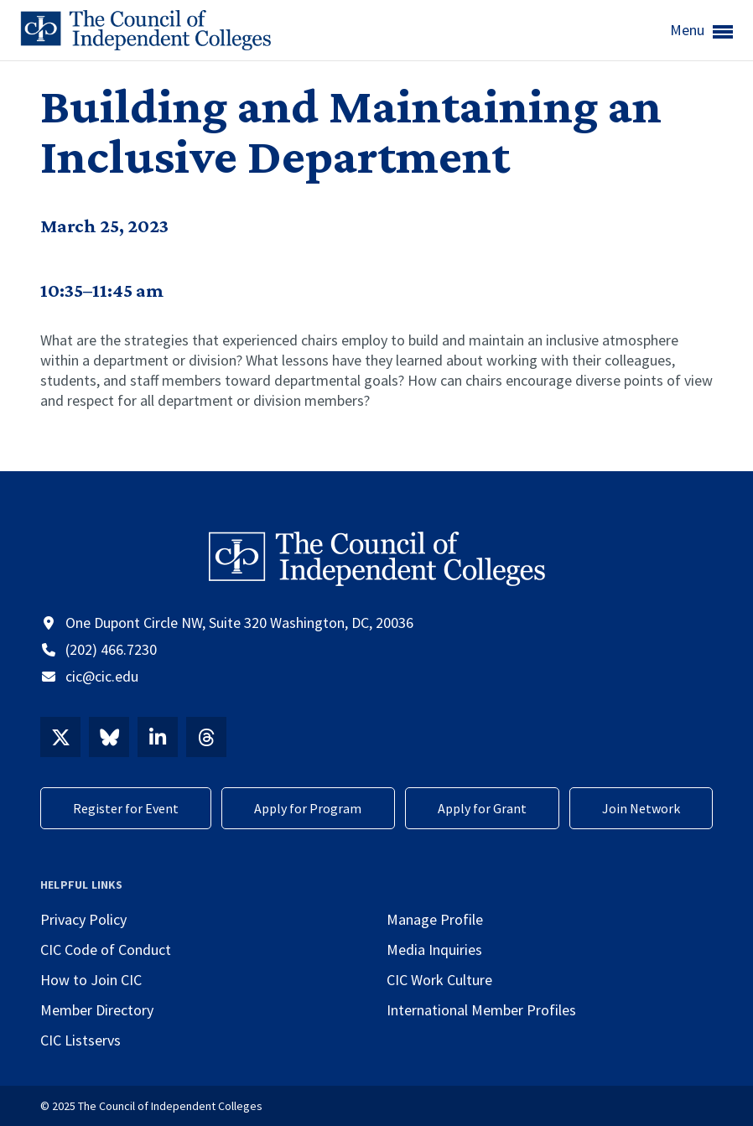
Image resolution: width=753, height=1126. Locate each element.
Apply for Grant (482, 808)
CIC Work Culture (439, 979)
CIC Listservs (80, 1040)
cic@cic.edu (101, 676)
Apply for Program (307, 808)
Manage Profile (435, 919)
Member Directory (96, 1010)
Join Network (641, 808)
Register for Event (126, 808)
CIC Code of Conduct (105, 949)
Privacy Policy (83, 919)
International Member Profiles (481, 1010)
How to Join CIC (91, 979)
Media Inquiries (434, 949)
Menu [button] (701, 31)
